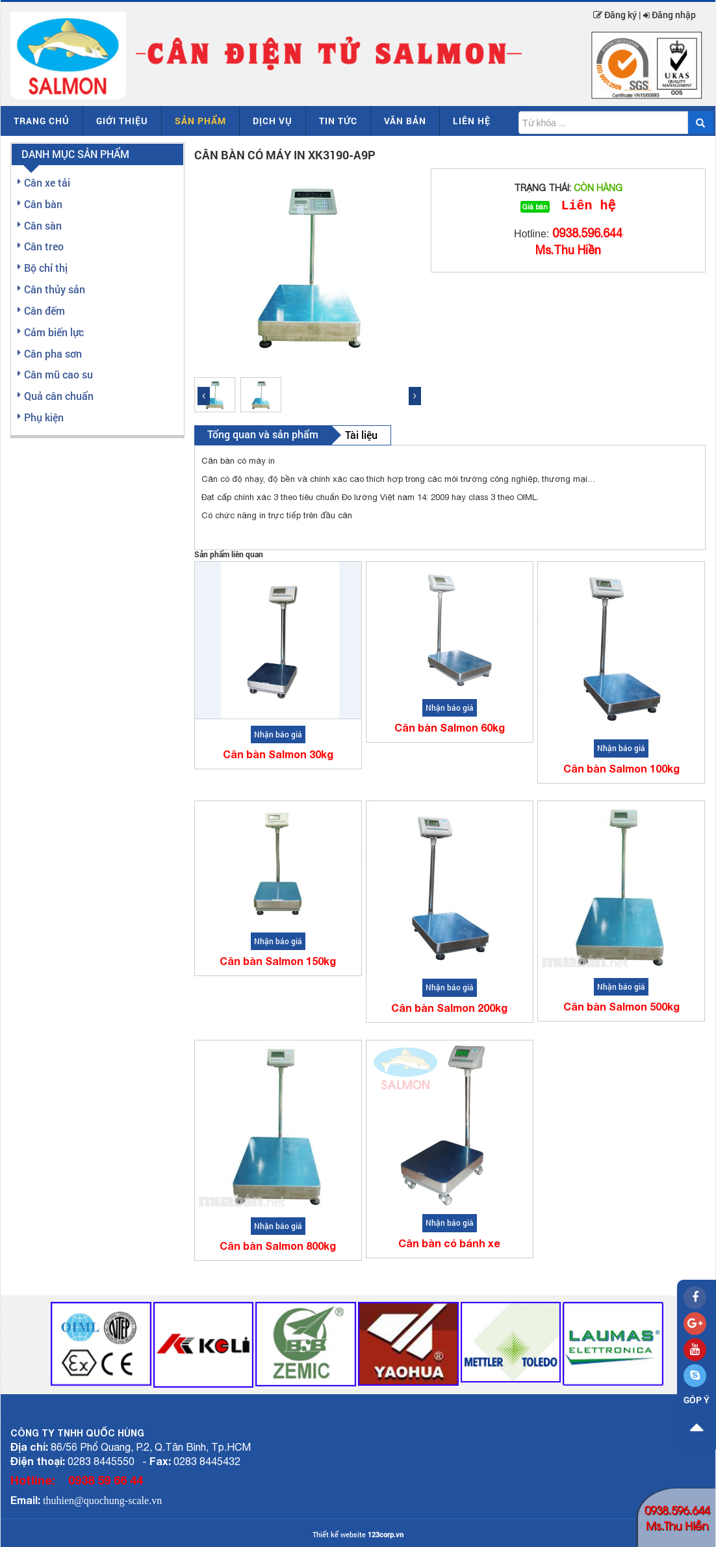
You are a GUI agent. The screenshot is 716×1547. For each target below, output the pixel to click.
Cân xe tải (47, 182)
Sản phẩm (200, 120)
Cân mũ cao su (58, 374)
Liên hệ (472, 120)
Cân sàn (43, 225)
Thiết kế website (339, 1534)
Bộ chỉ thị (46, 267)
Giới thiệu (122, 120)
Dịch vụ (272, 120)
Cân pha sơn (53, 353)
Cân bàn (43, 204)
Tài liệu (361, 435)
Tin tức (338, 120)
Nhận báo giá (278, 734)
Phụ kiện (44, 417)
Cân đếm (44, 310)
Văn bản (405, 120)
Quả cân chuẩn (59, 396)
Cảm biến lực (54, 332)
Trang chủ (42, 120)
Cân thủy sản (54, 289)
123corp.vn (385, 1534)
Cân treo (44, 246)
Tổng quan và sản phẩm (262, 434)
